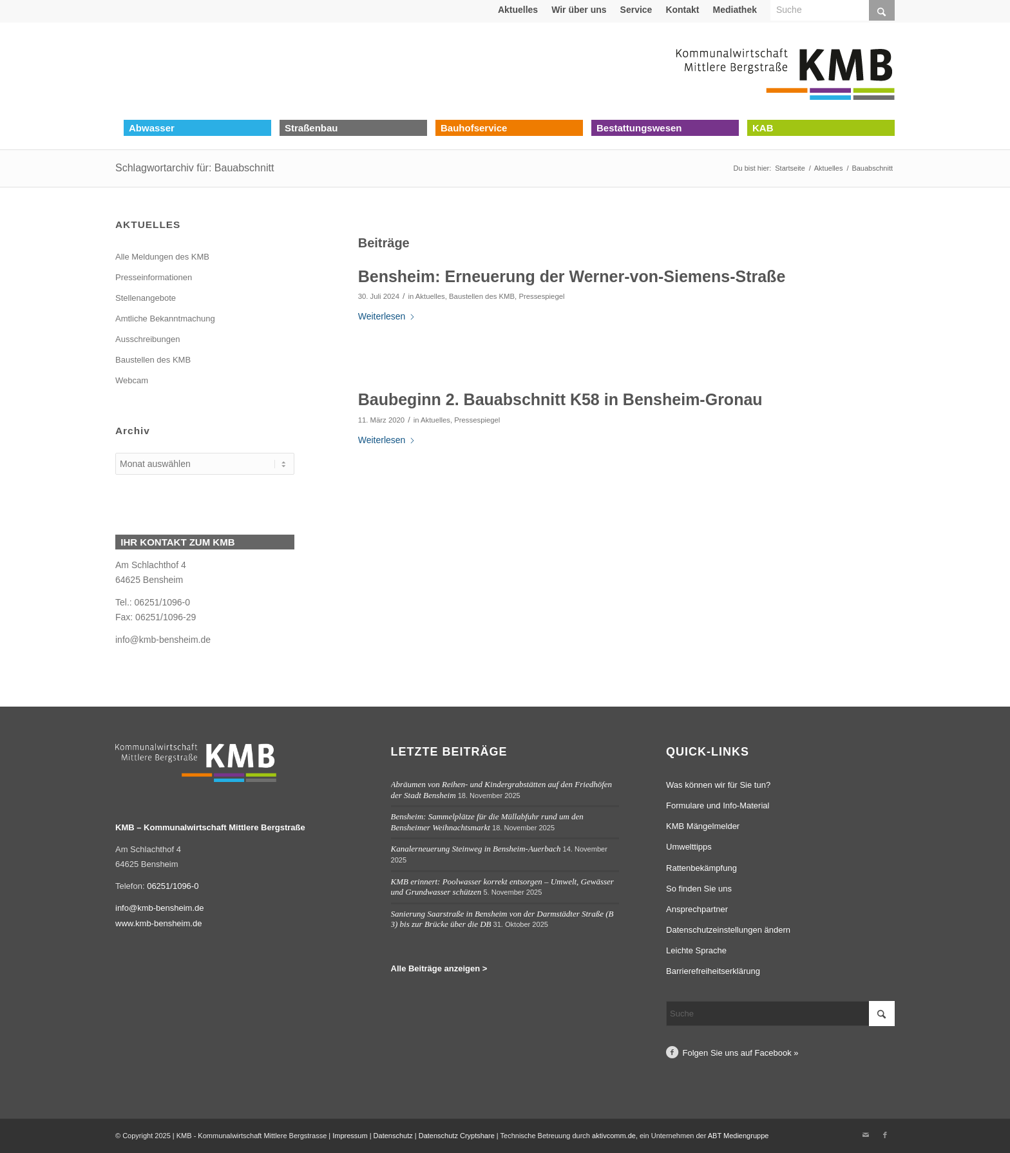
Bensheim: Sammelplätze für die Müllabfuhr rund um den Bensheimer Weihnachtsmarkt (487, 822)
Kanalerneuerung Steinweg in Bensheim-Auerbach (476, 848)
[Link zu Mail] (865, 1135)
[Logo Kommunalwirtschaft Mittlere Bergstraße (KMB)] (785, 71)
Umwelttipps (689, 847)
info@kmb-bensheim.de (163, 639)
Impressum (349, 1135)
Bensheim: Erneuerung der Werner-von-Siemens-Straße (572, 276)
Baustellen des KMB (482, 296)
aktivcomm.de (614, 1135)
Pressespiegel (541, 296)
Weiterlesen (387, 316)
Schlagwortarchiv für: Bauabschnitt (194, 167)
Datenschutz (393, 1135)
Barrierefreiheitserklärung (713, 971)
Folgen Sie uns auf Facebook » (741, 1053)
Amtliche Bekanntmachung (165, 318)
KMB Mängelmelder (702, 826)
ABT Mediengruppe (738, 1135)
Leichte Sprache (696, 950)
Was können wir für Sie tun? (718, 785)
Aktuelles (518, 10)
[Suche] (780, 1013)
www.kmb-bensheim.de (158, 923)
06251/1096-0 (172, 886)
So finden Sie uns (699, 888)
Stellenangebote (145, 298)
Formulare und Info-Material (717, 805)
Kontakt (682, 10)
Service (636, 10)
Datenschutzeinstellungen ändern (728, 930)
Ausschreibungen (147, 339)
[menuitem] (518, 9)
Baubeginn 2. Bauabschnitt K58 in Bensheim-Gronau (560, 399)
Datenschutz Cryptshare (458, 1135)
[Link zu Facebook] (885, 1135)
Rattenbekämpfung (701, 868)
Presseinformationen (153, 277)
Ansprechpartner (697, 909)
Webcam (131, 380)
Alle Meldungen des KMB (162, 257)
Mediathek (735, 10)
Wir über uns (578, 10)
